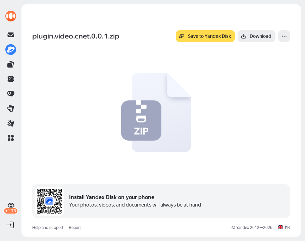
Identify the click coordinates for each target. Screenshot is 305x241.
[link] (10, 16)
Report (75, 227)
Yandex (242, 227)
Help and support (47, 227)
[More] (284, 36)
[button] (10, 138)
